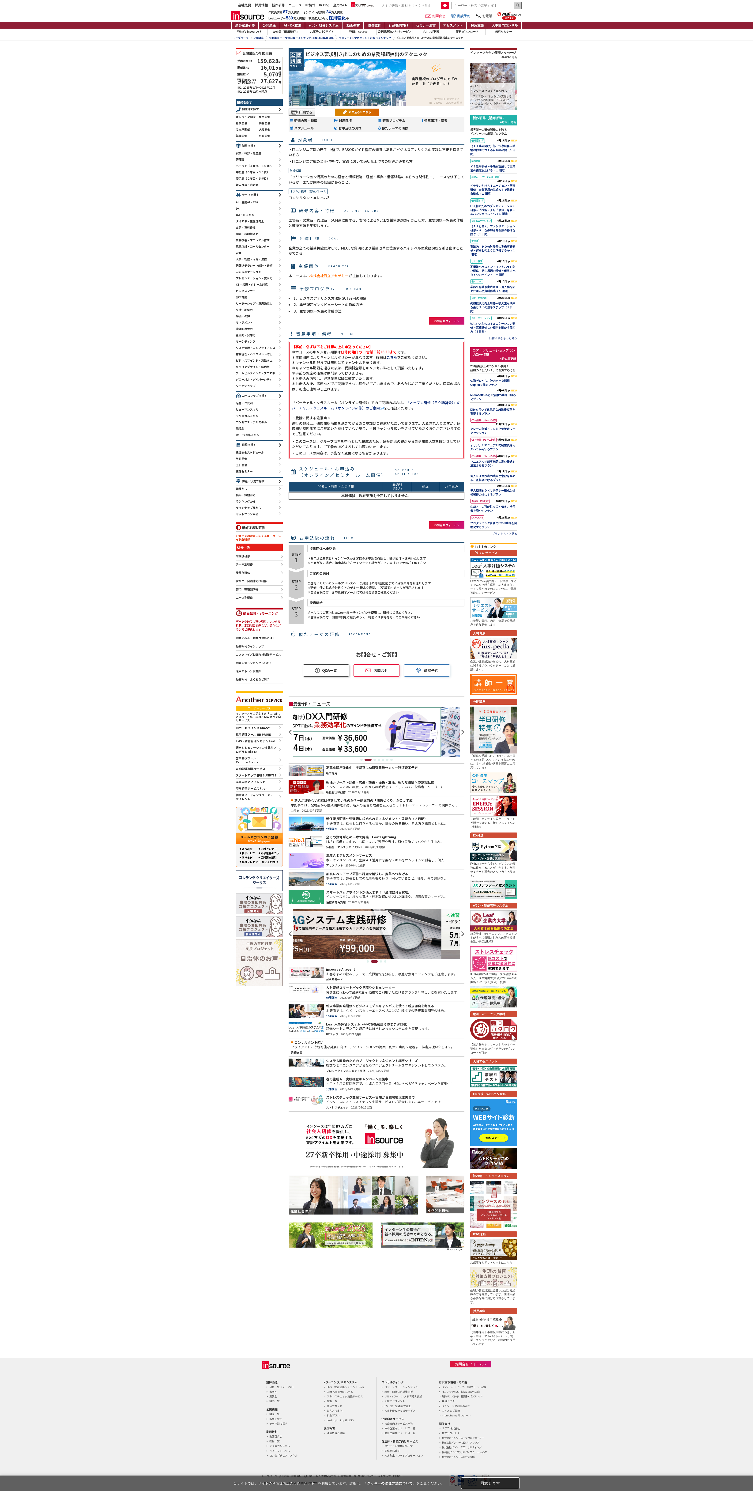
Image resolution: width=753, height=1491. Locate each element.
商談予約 (460, 16)
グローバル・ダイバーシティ (254, 379)
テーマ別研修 (244, 564)
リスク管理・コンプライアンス (255, 348)
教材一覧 (274, 1441)
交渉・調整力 (244, 310)
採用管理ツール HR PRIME (253, 734)
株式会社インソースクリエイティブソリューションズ (464, 1452)
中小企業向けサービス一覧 (399, 1428)
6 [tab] (387, 760)
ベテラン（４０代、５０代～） (255, 166)
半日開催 (241, 459)
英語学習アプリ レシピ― (252, 782)
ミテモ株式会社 (451, 1428)
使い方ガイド (334, 1406)
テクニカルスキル (247, 416)
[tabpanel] (376, 732)
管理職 (240, 159)
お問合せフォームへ (446, 321)
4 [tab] (379, 760)
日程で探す (249, 445)
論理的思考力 (244, 329)
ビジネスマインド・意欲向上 (254, 360)
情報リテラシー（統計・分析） (255, 265)
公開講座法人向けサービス (394, 31)
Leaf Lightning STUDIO (340, 1420)
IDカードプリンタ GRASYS (254, 728)
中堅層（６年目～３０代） (253, 172)
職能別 (240, 428)
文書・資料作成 (246, 227)
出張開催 (264, 136)
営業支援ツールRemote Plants (247, 760)
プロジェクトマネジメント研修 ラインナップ (365, 38)
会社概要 (244, 5)
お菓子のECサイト (322, 31)
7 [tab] (391, 760)
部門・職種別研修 (247, 589)
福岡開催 (241, 136)
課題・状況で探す (253, 481)
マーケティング (245, 341)
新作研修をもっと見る (503, 338)
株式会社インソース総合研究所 (458, 1456)
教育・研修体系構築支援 (398, 1391)
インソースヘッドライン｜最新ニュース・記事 (464, 1387)
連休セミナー (244, 471)
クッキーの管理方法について (390, 1483)
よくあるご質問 (451, 1410)
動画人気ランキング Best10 (253, 663)
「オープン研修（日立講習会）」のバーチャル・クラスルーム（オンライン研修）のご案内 (376, 405)
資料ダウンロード (467, 31)
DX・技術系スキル (247, 435)
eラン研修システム (324, 25)
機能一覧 (332, 1401)
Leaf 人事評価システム (340, 1391)
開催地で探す (250, 109)
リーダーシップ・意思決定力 (254, 303)
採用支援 (477, 25)
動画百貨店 (275, 1436)
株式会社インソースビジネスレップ (460, 1442)
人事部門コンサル (505, 25)
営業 (238, 253)
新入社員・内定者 (247, 185)
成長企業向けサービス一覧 (399, 1432)
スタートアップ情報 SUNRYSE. (256, 775)
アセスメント (453, 25)
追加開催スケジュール (250, 452)
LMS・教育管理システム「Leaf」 (346, 1387)
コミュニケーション (248, 272)
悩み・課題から (246, 495)
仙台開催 (264, 123)
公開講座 (269, 25)
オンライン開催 (246, 117)
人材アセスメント (394, 1401)
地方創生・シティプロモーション (403, 1455)
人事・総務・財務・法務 (251, 259)
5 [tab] (383, 760)
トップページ (240, 38)
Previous (291, 732)
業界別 (273, 1396)
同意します (490, 1483)
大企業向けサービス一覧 (398, 1423)
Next (462, 732)
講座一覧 (274, 1413)
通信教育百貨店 (336, 1432)
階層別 (273, 1391)
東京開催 (264, 117)
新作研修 (278, 5)
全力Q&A (340, 5)
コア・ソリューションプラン (401, 1387)
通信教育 (374, 25)
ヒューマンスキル (247, 409)
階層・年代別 (244, 403)
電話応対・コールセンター (253, 246)
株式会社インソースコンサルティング (461, 1447)
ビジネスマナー (246, 291)
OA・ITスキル (245, 215)
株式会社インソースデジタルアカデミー (463, 1437)
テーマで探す (250, 195)
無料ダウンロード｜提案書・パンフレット (462, 1396)
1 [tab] (363, 760)
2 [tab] (370, 760)
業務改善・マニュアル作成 (253, 240)
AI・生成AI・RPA (247, 202)
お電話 (484, 16)
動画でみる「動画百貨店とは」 (255, 638)
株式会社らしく (451, 1432)
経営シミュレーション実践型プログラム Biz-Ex (256, 749)
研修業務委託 (392, 1450)
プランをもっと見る (504, 533)
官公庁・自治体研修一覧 (398, 1445)
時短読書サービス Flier (251, 788)
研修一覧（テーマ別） (282, 1387)
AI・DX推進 (292, 25)
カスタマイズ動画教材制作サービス (258, 654)
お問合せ (435, 16)
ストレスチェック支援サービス (345, 1396)
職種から (241, 489)
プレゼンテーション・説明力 (254, 278)
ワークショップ (246, 386)
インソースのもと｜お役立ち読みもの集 (461, 1391)
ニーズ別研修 (244, 597)
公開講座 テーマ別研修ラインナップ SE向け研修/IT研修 (301, 38)
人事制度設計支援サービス (399, 1410)
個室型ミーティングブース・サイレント (254, 797)
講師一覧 (274, 1401)
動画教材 (353, 25)
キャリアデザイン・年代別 (253, 367)
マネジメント (244, 322)
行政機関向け (398, 25)
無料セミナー (503, 31)
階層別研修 (243, 556)
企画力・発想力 (246, 335)
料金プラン (333, 1415)
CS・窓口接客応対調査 (397, 1406)
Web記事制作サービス (250, 769)
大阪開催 (264, 129)
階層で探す (249, 146)
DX (238, 208)
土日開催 (241, 465)
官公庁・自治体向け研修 (251, 581)
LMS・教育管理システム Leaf (255, 741)
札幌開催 (241, 123)
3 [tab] (374, 760)
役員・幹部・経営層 (248, 153)
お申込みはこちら (360, 112)
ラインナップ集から (248, 508)
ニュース (295, 5)
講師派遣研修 (245, 25)
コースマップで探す (254, 395)
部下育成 (241, 297)
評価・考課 (243, 316)
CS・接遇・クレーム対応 (252, 284)
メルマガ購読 (430, 31)
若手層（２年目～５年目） (253, 178)
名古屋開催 (243, 129)
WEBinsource (358, 31)
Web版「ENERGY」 (286, 31)
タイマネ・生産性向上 (250, 221)
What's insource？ (249, 31)
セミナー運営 (426, 25)
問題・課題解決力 (247, 234)
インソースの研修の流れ (456, 1406)
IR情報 (310, 5)
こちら (392, 357)
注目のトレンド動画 (248, 671)
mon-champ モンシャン (456, 1415)
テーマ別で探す (278, 1423)
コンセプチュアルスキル (251, 422)
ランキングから (246, 501)
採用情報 (261, 5)
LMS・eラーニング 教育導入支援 (403, 1396)
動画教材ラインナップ (250, 646)
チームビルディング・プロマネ (255, 373)
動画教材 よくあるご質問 (253, 679)
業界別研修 (243, 573)
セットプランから (247, 514)
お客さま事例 (334, 1410)
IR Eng (324, 5)
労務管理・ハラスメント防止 (254, 354)
